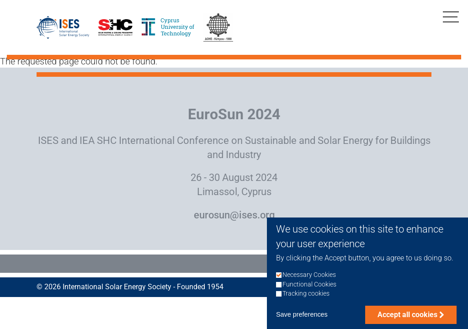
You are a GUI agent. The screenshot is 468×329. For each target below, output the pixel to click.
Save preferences (302, 321)
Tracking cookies (306, 301)
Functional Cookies (309, 292)
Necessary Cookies (309, 283)
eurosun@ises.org (234, 215)
